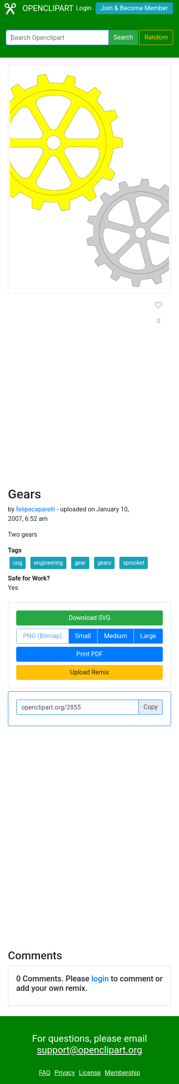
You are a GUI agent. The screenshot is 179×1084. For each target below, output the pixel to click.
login (100, 978)
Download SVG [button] (90, 618)
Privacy (65, 1073)
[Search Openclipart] (57, 37)
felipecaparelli (35, 509)
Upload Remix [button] (89, 672)
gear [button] (80, 563)
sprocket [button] (133, 563)
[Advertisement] (89, 393)
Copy (150, 707)
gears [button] (104, 563)
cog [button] (17, 563)
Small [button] (83, 636)
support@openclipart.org (89, 1050)
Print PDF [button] (89, 654)
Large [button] (148, 636)
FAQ (45, 1073)
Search (123, 37)
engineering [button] (48, 563)
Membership (122, 1073)
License (90, 1073)
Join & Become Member (134, 8)
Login (83, 8)
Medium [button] (115, 636)
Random (156, 37)
